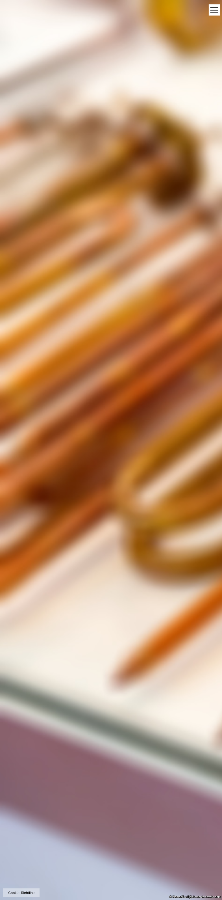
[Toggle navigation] (214, 10)
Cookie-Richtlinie (21, 893)
